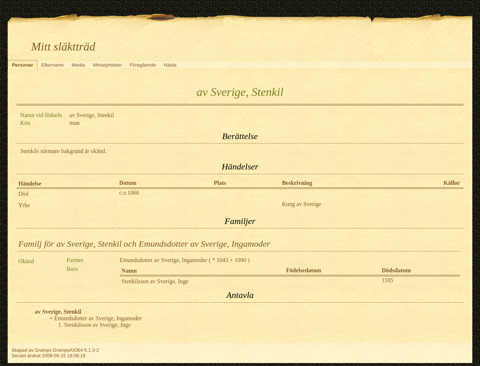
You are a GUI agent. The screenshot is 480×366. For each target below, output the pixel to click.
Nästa (170, 65)
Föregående (143, 65)
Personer (22, 65)
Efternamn (52, 65)
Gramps (43, 350)
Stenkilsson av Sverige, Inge (155, 281)
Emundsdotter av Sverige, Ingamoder (163, 260)
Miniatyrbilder (107, 65)
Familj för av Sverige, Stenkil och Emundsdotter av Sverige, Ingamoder (144, 244)
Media (78, 65)
